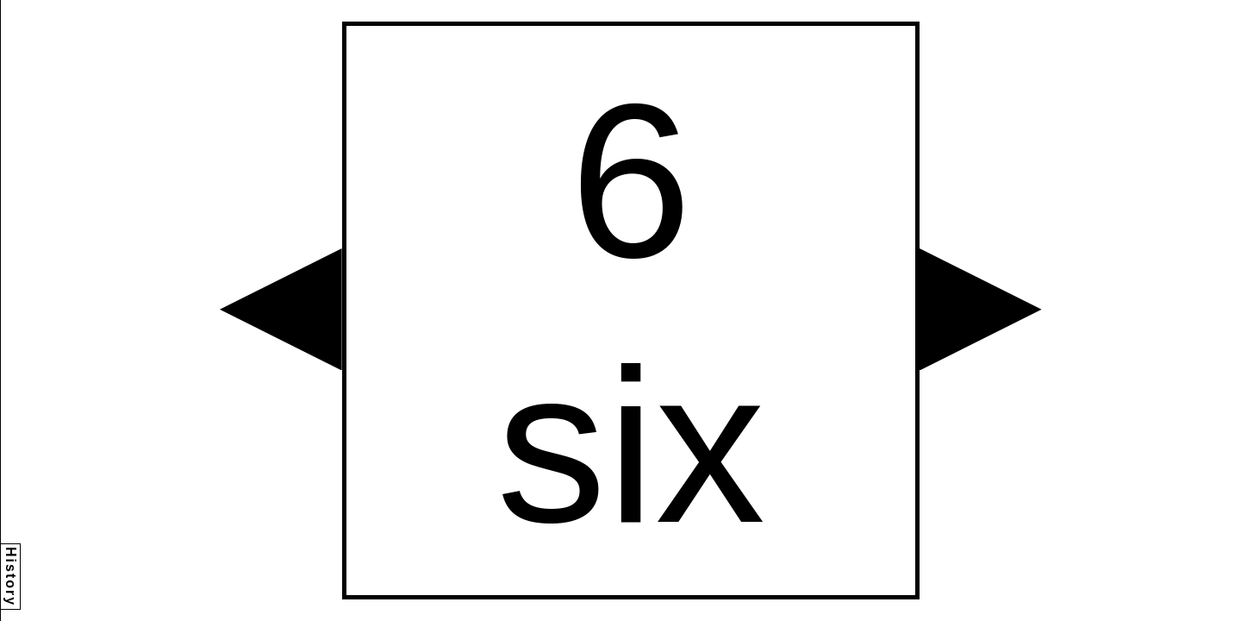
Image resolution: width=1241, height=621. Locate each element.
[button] (281, 309)
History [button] (10, 576)
